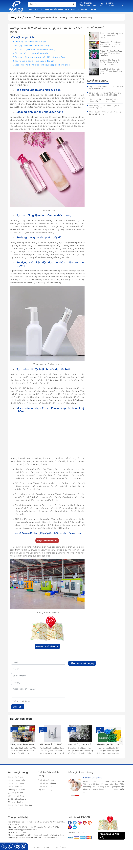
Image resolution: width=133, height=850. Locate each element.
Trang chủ (15, 17)
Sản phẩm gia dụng (16, 796)
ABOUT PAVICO (72, 10)
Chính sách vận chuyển (47, 784)
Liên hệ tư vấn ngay (82, 663)
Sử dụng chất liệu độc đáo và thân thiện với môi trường (40, 57)
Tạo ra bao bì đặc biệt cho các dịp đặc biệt (34, 61)
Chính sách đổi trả (45, 787)
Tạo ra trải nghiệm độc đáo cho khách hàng (35, 49)
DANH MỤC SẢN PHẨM (53, 10)
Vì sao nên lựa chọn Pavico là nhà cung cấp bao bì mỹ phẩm (42, 65)
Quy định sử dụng (45, 790)
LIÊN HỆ (93, 10)
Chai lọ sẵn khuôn (15, 787)
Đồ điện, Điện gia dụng (17, 799)
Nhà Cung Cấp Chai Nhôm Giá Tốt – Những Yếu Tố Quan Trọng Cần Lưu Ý (104, 63)
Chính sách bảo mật (46, 780)
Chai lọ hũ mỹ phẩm (16, 777)
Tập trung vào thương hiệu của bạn (30, 42)
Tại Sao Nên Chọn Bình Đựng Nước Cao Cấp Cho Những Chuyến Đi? (105, 54)
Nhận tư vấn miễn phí (47, 541)
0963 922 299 (20, 833)
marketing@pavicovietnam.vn (25, 830)
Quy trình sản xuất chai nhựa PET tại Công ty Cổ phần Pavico (106, 36)
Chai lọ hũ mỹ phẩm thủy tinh (20, 805)
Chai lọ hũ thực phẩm (16, 784)
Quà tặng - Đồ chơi (15, 793)
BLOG (85, 10)
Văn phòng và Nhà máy (47, 646)
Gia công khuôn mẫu (16, 790)
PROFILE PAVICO (36, 10)
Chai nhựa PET (14, 809)
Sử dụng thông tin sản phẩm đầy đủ (31, 53)
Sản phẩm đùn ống (15, 802)
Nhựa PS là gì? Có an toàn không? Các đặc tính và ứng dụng (105, 71)
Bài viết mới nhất (96, 28)
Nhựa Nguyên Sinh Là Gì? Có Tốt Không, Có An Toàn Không (105, 113)
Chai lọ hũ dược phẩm (16, 781)
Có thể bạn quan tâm (98, 81)
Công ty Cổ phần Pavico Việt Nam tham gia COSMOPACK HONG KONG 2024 (105, 45)
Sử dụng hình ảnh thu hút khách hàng (32, 46)
